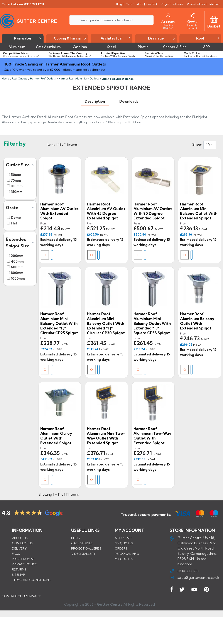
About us (20, 538)
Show (197, 144)
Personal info (127, 554)
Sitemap (18, 575)
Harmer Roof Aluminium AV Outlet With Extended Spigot (59, 211)
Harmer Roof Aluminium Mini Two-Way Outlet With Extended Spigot (106, 435)
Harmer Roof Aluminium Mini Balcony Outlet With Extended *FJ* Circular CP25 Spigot (59, 323)
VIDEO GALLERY (83, 554)
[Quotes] (192, 15)
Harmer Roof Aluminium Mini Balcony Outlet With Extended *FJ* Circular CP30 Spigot (106, 323)
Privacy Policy (24, 564)
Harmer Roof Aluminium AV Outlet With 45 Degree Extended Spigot (106, 211)
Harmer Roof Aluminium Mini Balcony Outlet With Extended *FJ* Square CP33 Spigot (152, 323)
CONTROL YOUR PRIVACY (21, 599)
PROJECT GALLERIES (86, 548)
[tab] (95, 101)
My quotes (124, 543)
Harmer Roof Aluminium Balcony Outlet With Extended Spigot (197, 321)
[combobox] (209, 145)
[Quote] (192, 21)
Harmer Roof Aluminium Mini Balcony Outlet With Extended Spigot (198, 211)
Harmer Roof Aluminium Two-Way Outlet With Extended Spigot (152, 435)
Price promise (23, 559)
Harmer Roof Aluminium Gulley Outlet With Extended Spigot (56, 435)
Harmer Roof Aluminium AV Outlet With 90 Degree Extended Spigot (152, 211)
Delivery (19, 548)
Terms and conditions (31, 580)
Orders (121, 548)
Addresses (123, 538)
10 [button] (208, 145)
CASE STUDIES (82, 543)
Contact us (22, 543)
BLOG (75, 538)
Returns (19, 569)
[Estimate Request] (192, 26)
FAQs (16, 554)
